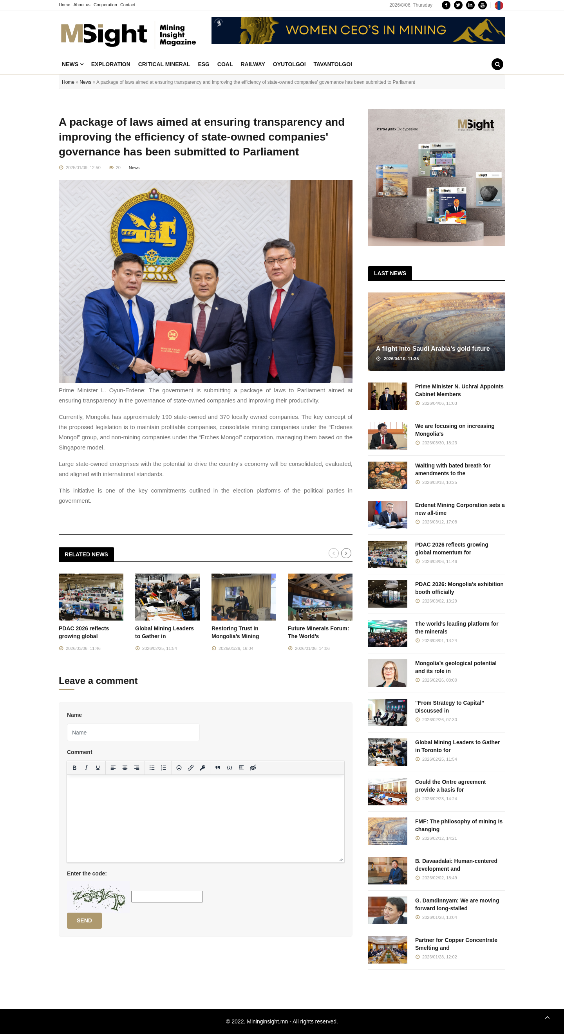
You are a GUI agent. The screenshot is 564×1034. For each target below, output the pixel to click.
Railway (252, 64)
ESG (204, 64)
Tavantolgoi (332, 64)
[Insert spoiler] (241, 768)
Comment (79, 752)
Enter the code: (87, 873)
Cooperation (105, 4)
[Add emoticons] (179, 768)
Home (64, 4)
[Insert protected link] (202, 768)
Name (74, 715)
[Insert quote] (218, 768)
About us (81, 4)
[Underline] (98, 768)
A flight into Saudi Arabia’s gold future (433, 348)
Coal (225, 64)
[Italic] (86, 768)
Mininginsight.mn (267, 1021)
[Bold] (74, 768)
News (72, 64)
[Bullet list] (152, 768)
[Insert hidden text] (253, 768)
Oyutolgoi (289, 64)
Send (84, 920)
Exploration (110, 64)
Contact (127, 4)
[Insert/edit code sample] (229, 768)
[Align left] (113, 768)
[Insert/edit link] (191, 768)
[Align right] (137, 768)
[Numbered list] (164, 768)
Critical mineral (164, 64)
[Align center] (125, 768)
